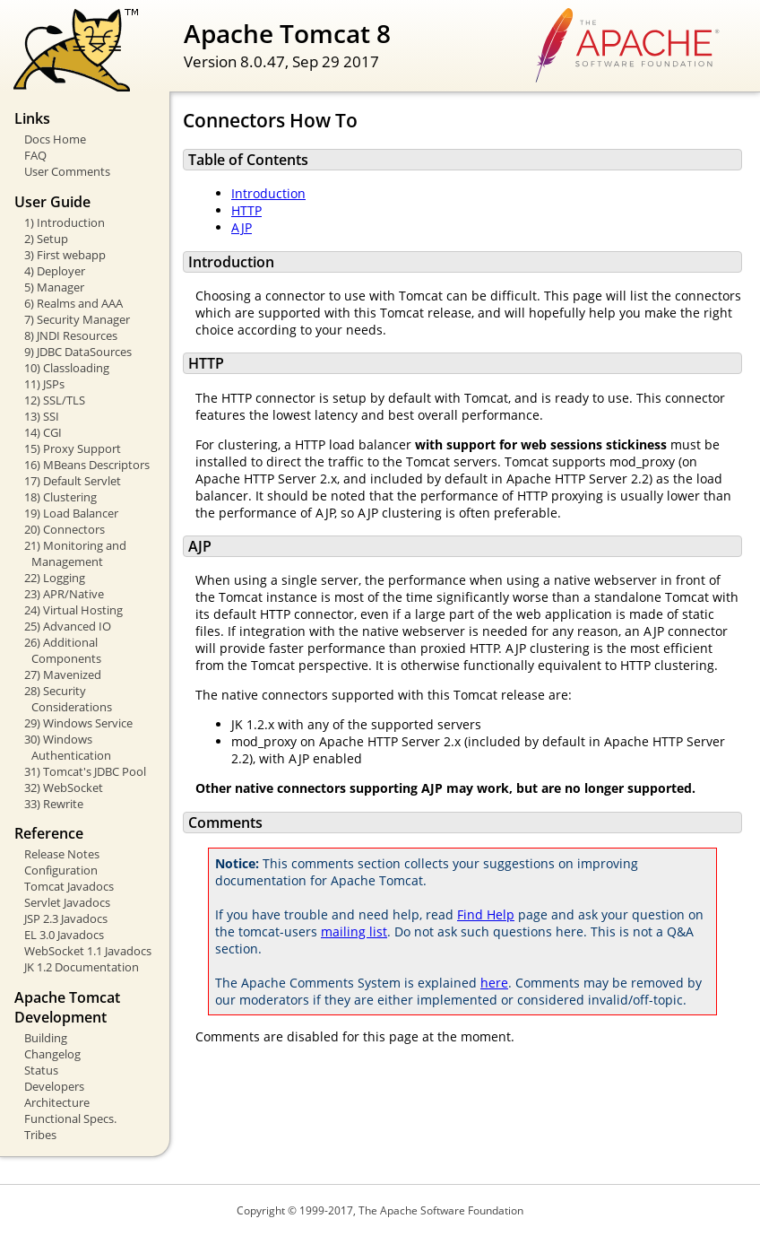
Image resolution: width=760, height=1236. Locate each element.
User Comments (67, 171)
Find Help (485, 914)
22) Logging (54, 578)
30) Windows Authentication (67, 747)
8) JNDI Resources (70, 335)
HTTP (246, 210)
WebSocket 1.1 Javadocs (87, 951)
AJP (241, 227)
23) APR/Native (64, 594)
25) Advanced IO (67, 626)
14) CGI (43, 432)
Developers (54, 1086)
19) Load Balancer (71, 513)
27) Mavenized (62, 674)
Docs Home (55, 139)
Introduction (268, 193)
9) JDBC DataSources (78, 352)
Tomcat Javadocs (69, 886)
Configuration (61, 870)
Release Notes (61, 854)
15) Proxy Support (72, 448)
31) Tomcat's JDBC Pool (85, 771)
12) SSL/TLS (54, 400)
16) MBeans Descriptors (87, 465)
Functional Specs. (70, 1118)
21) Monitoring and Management (75, 553)
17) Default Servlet (72, 481)
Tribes (40, 1135)
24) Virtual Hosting (73, 610)
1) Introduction (64, 222)
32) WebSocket (63, 787)
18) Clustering (60, 497)
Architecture (57, 1102)
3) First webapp (65, 255)
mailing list (354, 931)
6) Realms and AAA (73, 303)
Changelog (52, 1054)
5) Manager (54, 287)
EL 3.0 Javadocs (64, 935)
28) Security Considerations (68, 699)
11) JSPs (44, 384)
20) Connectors (64, 529)
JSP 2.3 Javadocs (66, 918)
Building (45, 1038)
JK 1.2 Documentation (81, 967)
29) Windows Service (78, 723)
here (494, 982)
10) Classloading (66, 368)
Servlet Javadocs (67, 902)
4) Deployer (54, 271)
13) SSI (41, 416)
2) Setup (46, 239)
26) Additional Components (62, 650)
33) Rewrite (53, 804)
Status (41, 1070)
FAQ (35, 155)
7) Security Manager (77, 319)
